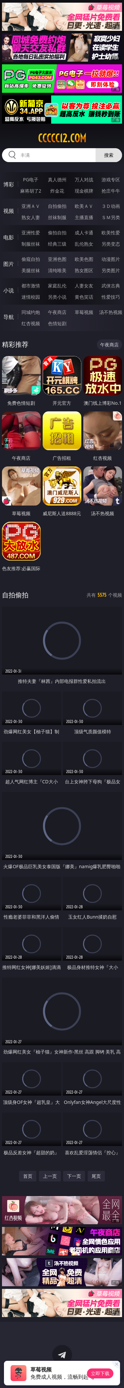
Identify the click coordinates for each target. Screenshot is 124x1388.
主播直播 (84, 217)
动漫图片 (111, 259)
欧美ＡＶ (84, 206)
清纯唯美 (57, 270)
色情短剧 (57, 323)
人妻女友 (84, 285)
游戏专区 (111, 179)
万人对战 (84, 179)
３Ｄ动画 (111, 206)
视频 (8, 210)
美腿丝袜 (30, 270)
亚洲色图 (57, 259)
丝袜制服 (57, 217)
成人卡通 (84, 232)
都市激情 (30, 285)
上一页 (50, 1176)
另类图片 (111, 270)
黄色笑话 (84, 297)
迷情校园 (30, 297)
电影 (8, 237)
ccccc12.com (62, 138)
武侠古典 (111, 285)
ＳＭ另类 (111, 217)
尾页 (96, 1176)
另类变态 (111, 244)
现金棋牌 (84, 191)
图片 (8, 264)
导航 (8, 317)
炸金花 (57, 191)
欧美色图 (84, 259)
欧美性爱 (111, 232)
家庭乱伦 (57, 285)
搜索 (108, 155)
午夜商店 (57, 312)
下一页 (74, 1176)
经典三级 (57, 244)
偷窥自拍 (30, 259)
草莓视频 (84, 312)
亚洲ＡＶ (30, 206)
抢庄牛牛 (111, 191)
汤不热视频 (110, 312)
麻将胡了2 (30, 191)
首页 (27, 1176)
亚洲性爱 (30, 232)
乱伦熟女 (84, 244)
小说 (8, 290)
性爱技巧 (111, 297)
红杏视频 (30, 323)
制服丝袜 (30, 244)
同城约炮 (30, 312)
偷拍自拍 (57, 232)
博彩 (8, 184)
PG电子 (30, 179)
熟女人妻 (30, 217)
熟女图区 (84, 270)
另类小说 (57, 297)
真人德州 (57, 179)
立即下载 (100, 1373)
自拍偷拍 (57, 206)
